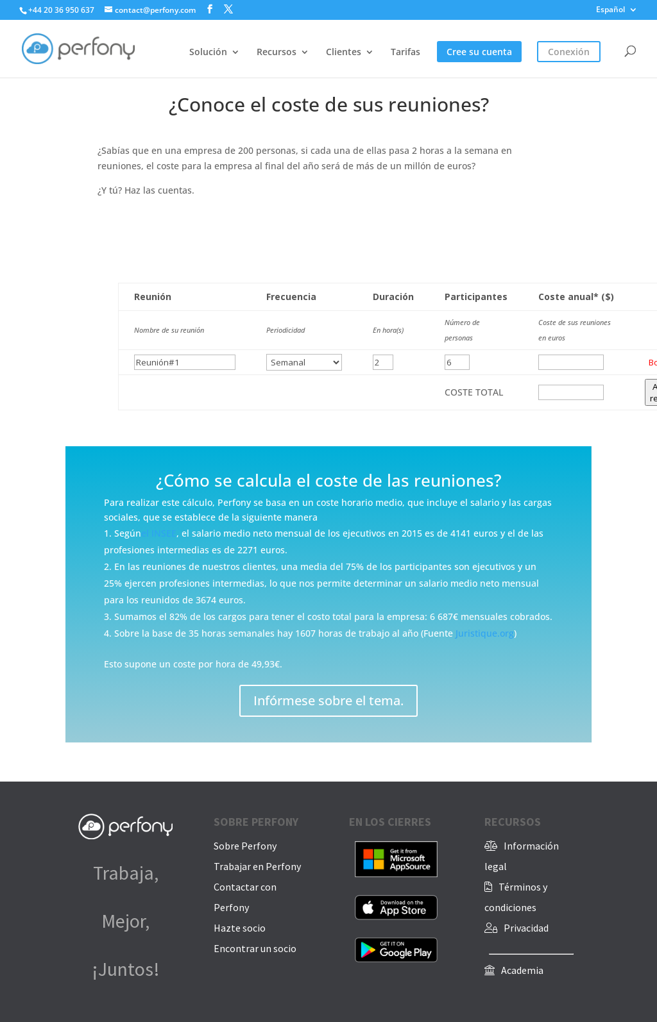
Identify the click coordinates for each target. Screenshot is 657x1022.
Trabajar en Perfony (257, 866)
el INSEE (158, 533)
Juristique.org (485, 633)
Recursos (276, 52)
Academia (522, 970)
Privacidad (526, 927)
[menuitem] (617, 12)
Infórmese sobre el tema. (328, 700)
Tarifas (405, 52)
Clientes (343, 52)
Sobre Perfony (245, 845)
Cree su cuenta (479, 52)
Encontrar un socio (255, 948)
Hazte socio (240, 927)
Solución (208, 52)
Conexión (569, 52)
